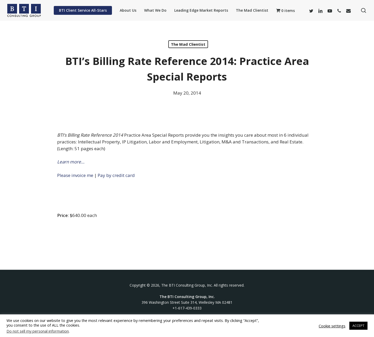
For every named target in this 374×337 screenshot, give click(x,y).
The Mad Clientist (188, 44)
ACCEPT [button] (358, 325)
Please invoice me (75, 175)
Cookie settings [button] (332, 325)
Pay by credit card (116, 175)
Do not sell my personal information (37, 331)
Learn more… (70, 162)
